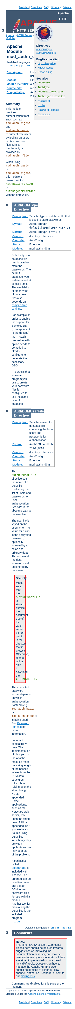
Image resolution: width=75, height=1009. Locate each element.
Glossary (56, 7)
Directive (21, 209)
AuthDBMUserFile (46, 52)
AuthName (44, 82)
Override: (18, 240)
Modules (24, 7)
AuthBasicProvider (20, 183)
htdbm (41, 105)
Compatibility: (16, 92)
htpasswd (44, 100)
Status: (11, 79)
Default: (17, 231)
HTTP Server (24, 35)
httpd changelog (47, 63)
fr (17, 65)
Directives (36, 7)
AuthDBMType (44, 49)
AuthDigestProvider (20, 191)
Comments (44, 114)
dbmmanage (19, 868)
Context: (18, 236)
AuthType (44, 87)
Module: (17, 248)
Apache (10, 35)
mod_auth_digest (18, 123)
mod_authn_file (17, 155)
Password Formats (48, 109)
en (11, 65)
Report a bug (45, 72)
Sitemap (67, 7)
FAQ (46, 7)
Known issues (45, 67)
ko (28, 65)
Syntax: (17, 223)
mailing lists (28, 976)
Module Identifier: (18, 84)
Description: (15, 72)
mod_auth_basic (17, 130)
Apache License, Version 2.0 (44, 993)
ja (22, 65)
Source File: (14, 88)
